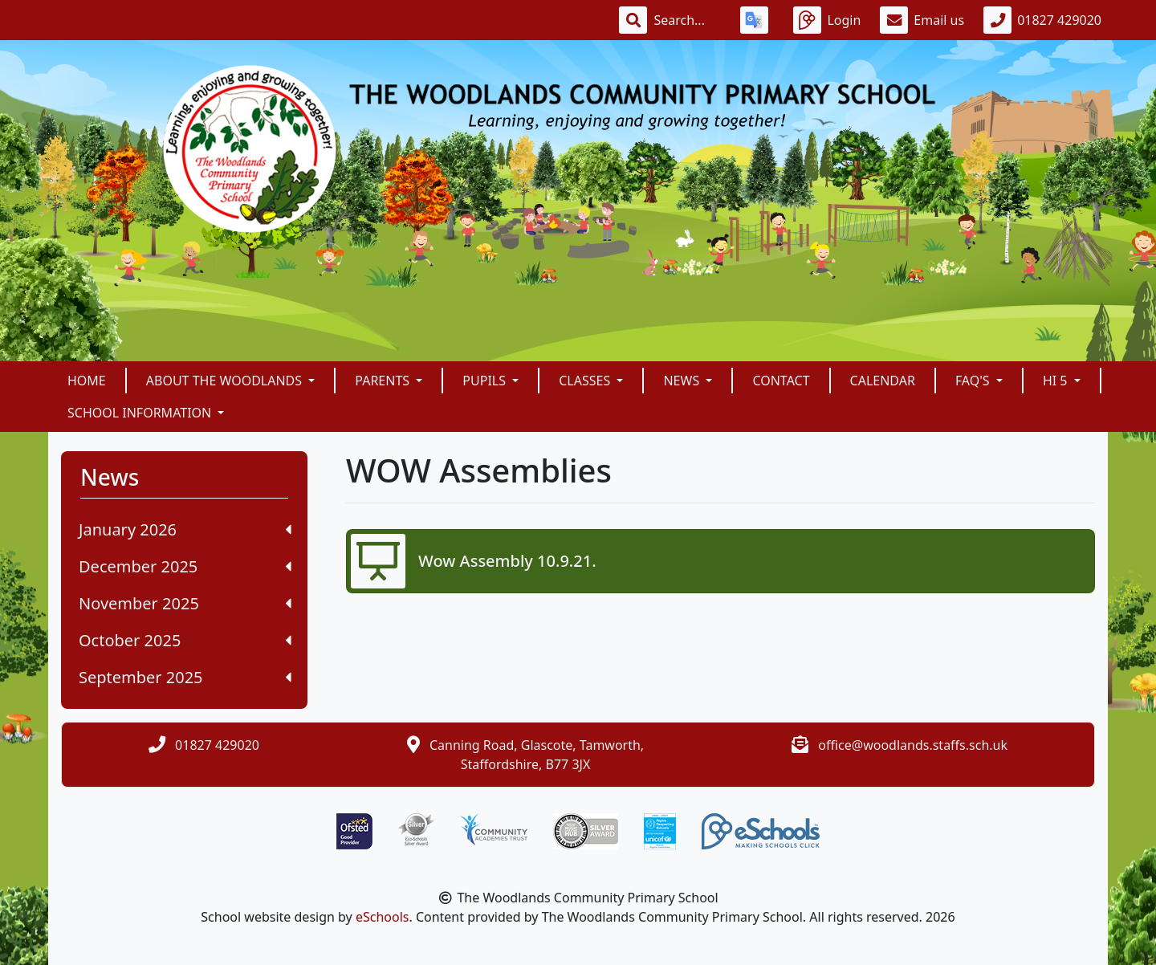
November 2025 (185, 603)
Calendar (882, 380)
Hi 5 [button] (1057, 380)
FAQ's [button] (974, 380)
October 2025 (185, 640)
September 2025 (185, 677)
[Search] (687, 20)
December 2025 (185, 566)
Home (86, 380)
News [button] (682, 380)
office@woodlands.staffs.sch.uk (912, 745)
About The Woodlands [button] (225, 380)
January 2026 (185, 529)
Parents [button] (384, 380)
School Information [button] (140, 412)
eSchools (382, 917)
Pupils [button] (485, 380)
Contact (780, 380)
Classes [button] (586, 380)
